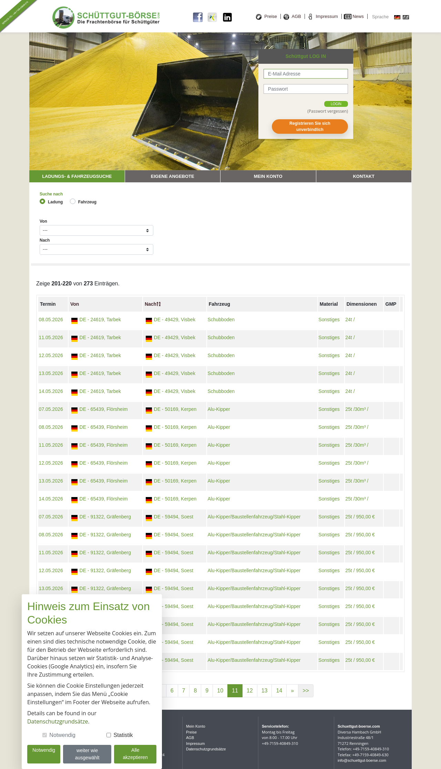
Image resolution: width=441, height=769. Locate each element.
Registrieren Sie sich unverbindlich (309, 126)
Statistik (123, 735)
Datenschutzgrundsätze (206, 749)
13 (264, 691)
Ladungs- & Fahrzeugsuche (77, 176)
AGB (296, 16)
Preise (270, 16)
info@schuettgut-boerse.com (362, 760)
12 (250, 691)
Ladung (55, 202)
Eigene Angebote (172, 176)
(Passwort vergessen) (327, 111)
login (336, 104)
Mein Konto (268, 176)
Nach (45, 240)
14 (279, 691)
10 (220, 691)
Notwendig (62, 735)
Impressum (327, 16)
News (358, 16)
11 (235, 691)
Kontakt (364, 176)
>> (305, 691)
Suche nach (51, 194)
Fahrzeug (87, 202)
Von (43, 221)
